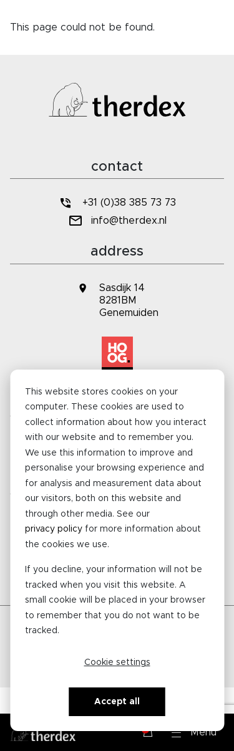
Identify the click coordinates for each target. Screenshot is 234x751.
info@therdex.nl (117, 221)
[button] (194, 732)
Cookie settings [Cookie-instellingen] (117, 662)
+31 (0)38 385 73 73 (116, 203)
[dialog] (117, 550)
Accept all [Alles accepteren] (117, 701)
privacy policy (53, 529)
